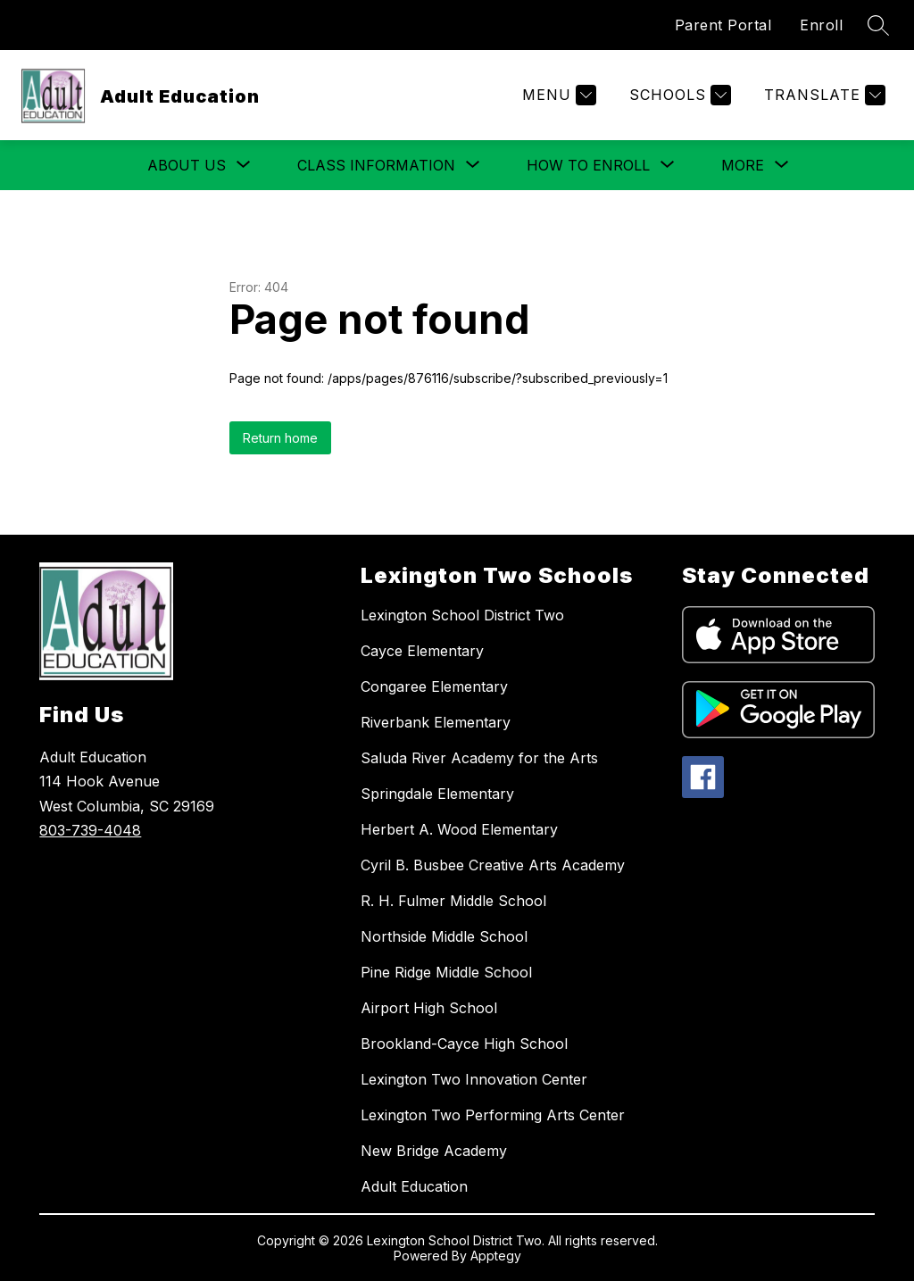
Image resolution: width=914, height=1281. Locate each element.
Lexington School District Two (462, 615)
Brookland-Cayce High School (464, 1043)
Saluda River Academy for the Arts (479, 758)
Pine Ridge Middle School (446, 972)
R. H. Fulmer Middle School (453, 901)
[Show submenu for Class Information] (376, 165)
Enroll (821, 25)
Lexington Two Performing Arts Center (493, 1115)
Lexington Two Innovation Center (474, 1079)
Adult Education (414, 1186)
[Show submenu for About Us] (186, 165)
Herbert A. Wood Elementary (459, 829)
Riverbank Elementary (436, 722)
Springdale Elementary (437, 794)
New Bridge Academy (434, 1151)
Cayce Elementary (422, 651)
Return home (280, 437)
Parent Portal (723, 25)
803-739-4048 (90, 830)
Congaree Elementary (434, 686)
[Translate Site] (822, 95)
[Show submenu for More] (742, 165)
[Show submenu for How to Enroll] (588, 165)
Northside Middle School (444, 936)
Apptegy (495, 1255)
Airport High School (429, 1008)
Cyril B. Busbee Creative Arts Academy (493, 865)
